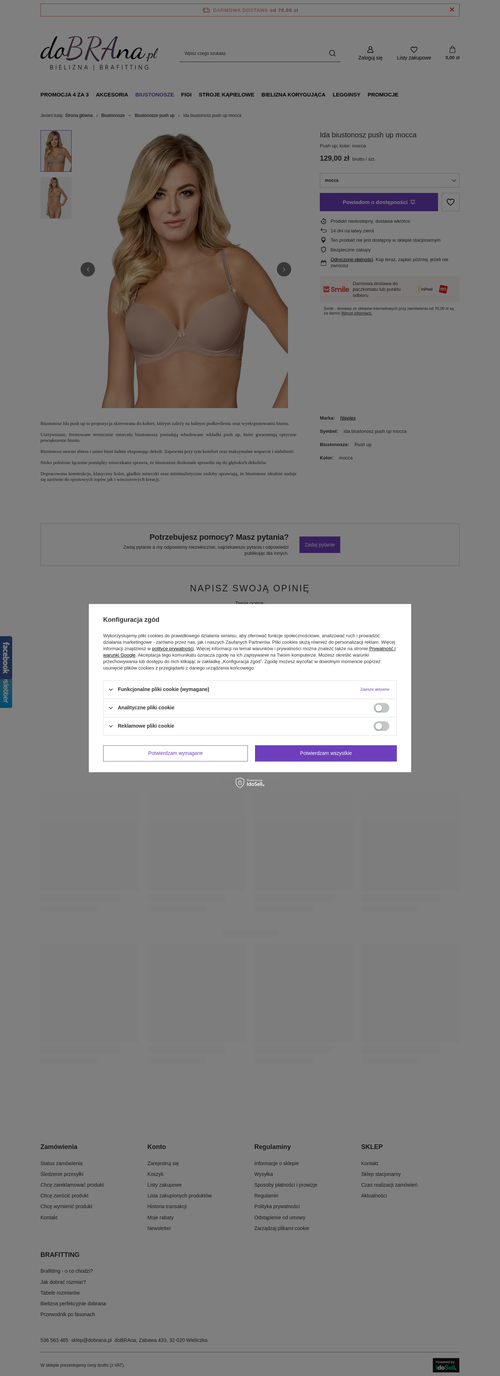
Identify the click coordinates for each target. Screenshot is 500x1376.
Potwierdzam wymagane (175, 753)
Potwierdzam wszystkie (326, 753)
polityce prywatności (173, 648)
